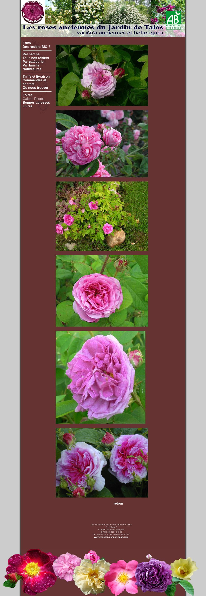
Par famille (31, 65)
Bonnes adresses (36, 102)
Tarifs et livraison (36, 76)
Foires (28, 95)
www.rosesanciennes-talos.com (111, 537)
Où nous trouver (35, 87)
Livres (27, 106)
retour (118, 503)
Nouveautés (32, 69)
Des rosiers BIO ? (36, 47)
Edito (27, 43)
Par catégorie (33, 61)
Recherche (31, 54)
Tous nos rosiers (36, 58)
